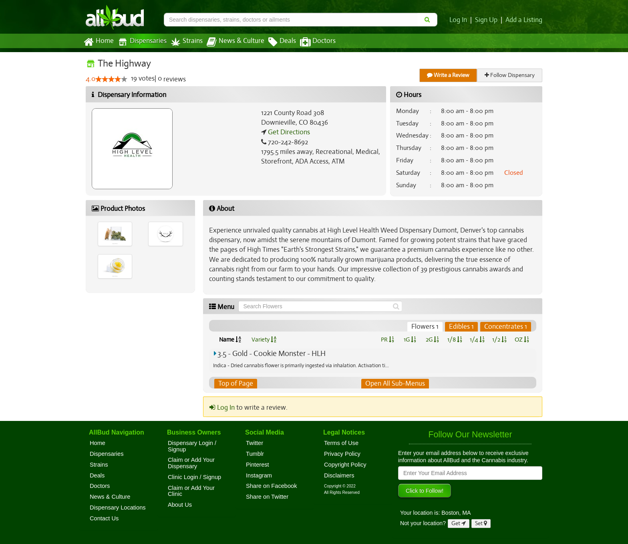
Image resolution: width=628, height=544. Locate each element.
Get (458, 523)
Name (230, 339)
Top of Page (235, 384)
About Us (180, 505)
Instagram (259, 475)
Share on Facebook (271, 486)
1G (409, 339)
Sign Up (488, 20)
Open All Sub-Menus (395, 384)
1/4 (477, 339)
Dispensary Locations (118, 507)
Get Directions (288, 132)
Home (98, 42)
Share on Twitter (267, 496)
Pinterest (257, 464)
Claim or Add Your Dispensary (191, 463)
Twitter (254, 443)
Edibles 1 (462, 327)
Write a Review (448, 75)
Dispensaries (140, 42)
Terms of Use (341, 443)
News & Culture (231, 42)
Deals (276, 42)
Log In (460, 20)
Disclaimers (339, 475)
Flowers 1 (426, 327)
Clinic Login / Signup (194, 477)
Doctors (311, 42)
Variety (264, 339)
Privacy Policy (342, 454)
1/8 (454, 339)
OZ (522, 339)
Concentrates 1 (506, 327)
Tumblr (255, 454)
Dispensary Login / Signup (192, 446)
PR (387, 339)
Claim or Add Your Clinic (191, 491)
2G (432, 339)
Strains (183, 42)
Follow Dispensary (510, 75)
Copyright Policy (345, 464)
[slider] (111, 79)
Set (481, 523)
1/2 (499, 339)
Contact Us (104, 518)
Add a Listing (524, 20)
